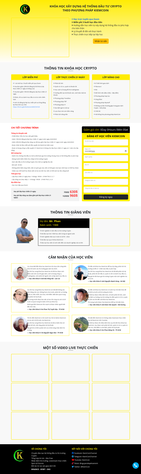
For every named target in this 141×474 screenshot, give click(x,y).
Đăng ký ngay (106, 197)
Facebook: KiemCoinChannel (85, 453)
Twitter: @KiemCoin (82, 467)
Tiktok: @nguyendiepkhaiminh (86, 463)
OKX (48, 469)
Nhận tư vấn (101, 41)
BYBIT (43, 469)
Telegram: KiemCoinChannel (85, 456)
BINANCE (35, 469)
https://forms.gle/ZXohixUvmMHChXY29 (26, 107)
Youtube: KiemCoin (82, 460)
